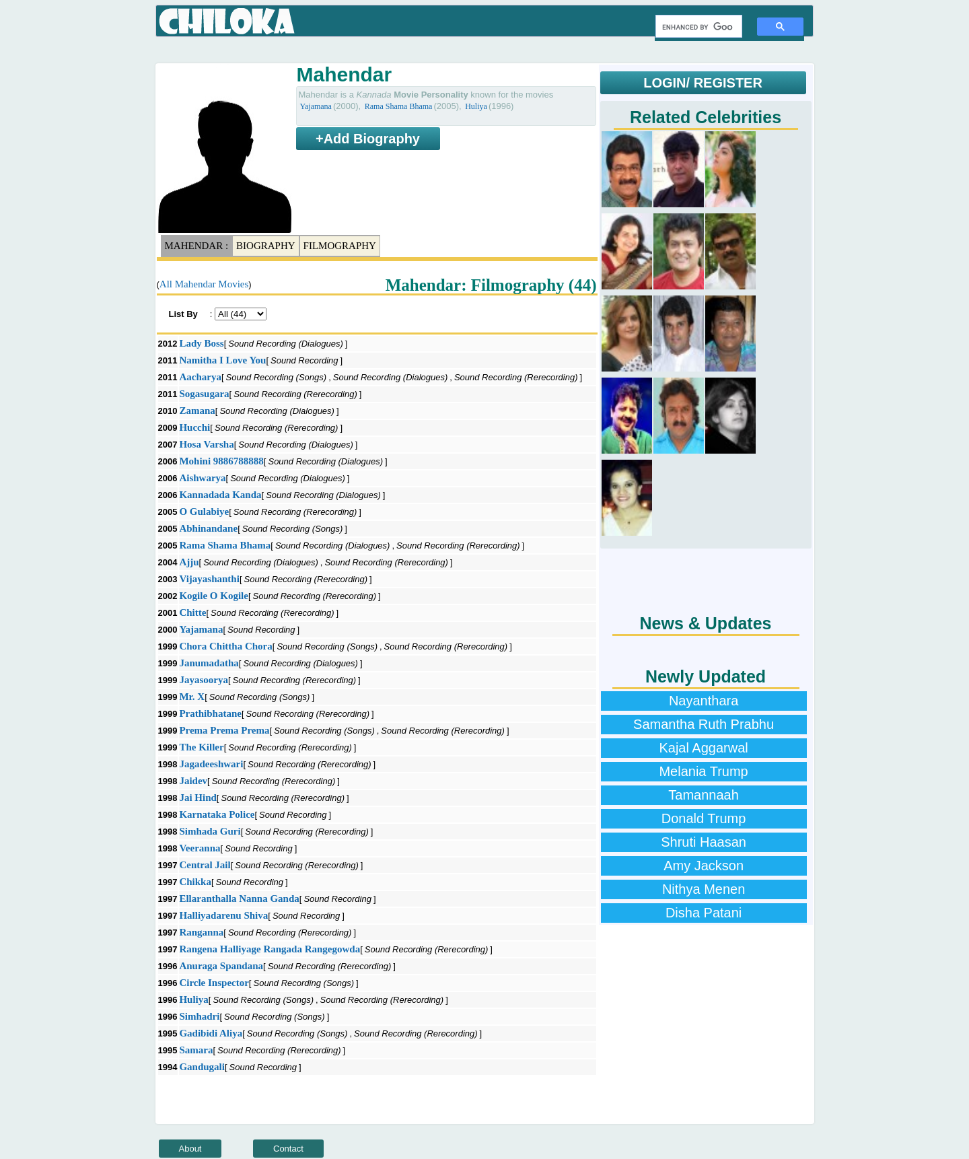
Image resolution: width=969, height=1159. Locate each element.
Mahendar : (197, 245)
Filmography (339, 245)
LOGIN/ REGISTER (702, 82)
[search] (697, 27)
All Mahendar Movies (203, 284)
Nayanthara (703, 700)
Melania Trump (703, 771)
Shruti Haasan (703, 842)
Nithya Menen (703, 889)
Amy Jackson (703, 865)
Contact (288, 1149)
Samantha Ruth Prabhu (703, 724)
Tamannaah (703, 794)
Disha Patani (704, 912)
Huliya (476, 106)
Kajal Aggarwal (703, 747)
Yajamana (316, 106)
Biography (265, 245)
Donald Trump (703, 818)
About (190, 1149)
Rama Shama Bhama (399, 106)
